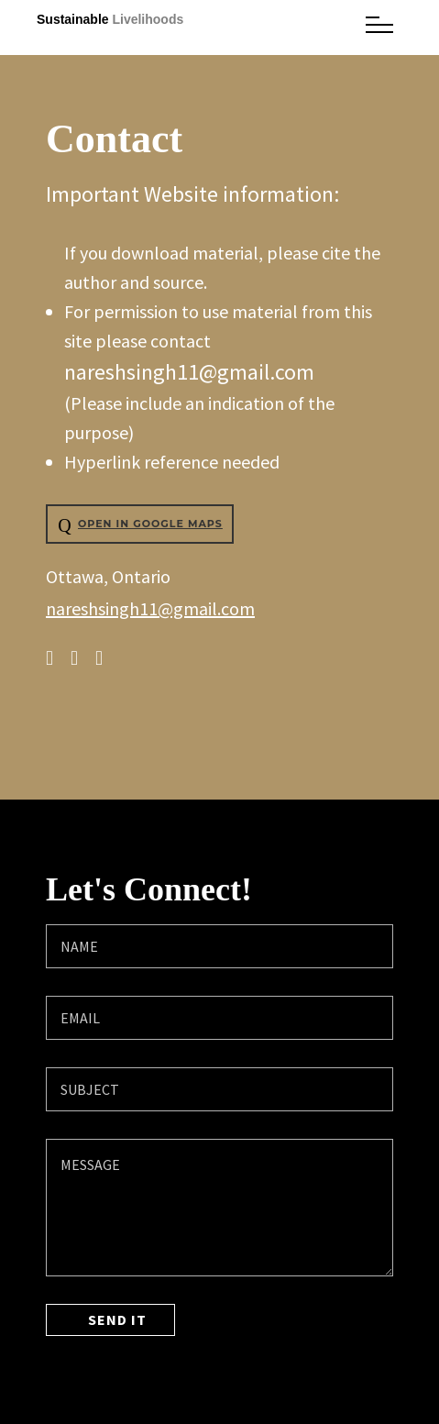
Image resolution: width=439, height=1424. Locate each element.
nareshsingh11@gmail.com (189, 372)
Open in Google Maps (137, 525)
